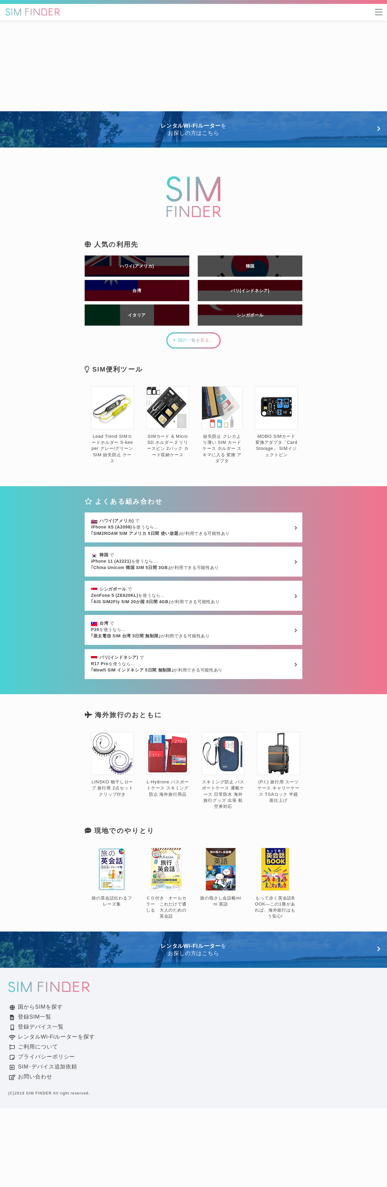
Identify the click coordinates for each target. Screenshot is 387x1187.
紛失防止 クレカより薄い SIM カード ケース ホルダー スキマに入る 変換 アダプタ (222, 451)
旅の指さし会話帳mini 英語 (220, 956)
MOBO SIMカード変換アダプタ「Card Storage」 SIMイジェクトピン (276, 448)
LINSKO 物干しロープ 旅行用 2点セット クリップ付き (112, 843)
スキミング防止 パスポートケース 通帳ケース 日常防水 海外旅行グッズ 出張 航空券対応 (223, 849)
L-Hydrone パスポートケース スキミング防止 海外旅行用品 (168, 843)
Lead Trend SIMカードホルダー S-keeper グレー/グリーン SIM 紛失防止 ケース (112, 451)
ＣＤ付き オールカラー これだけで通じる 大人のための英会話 (166, 962)
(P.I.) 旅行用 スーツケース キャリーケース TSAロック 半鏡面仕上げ (278, 846)
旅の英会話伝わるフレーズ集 (112, 956)
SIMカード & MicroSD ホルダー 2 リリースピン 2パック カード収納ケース (168, 448)
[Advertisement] (193, 66)
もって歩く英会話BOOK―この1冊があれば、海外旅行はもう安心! (275, 962)
